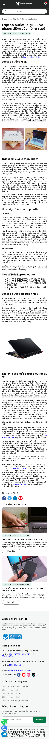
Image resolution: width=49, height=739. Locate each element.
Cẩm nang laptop (29, 19)
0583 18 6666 (15, 665)
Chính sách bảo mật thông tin (15, 701)
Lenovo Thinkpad (20, 484)
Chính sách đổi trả (10, 690)
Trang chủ (6, 19)
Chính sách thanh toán (12, 694)
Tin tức (16, 19)
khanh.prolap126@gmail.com (19, 670)
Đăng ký (39, 720)
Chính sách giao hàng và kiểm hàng (17, 687)
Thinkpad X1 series (19, 469)
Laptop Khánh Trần (31, 57)
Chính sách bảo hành (11, 697)
